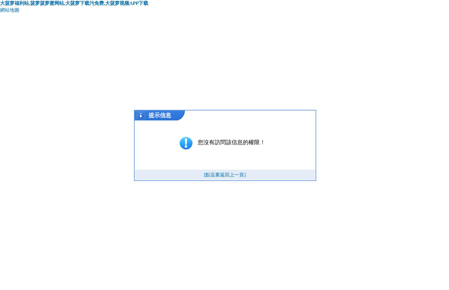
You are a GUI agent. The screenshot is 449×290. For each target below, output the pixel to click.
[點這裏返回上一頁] (225, 175)
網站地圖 (9, 10)
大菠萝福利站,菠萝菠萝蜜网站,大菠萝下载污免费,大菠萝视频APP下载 (74, 3)
